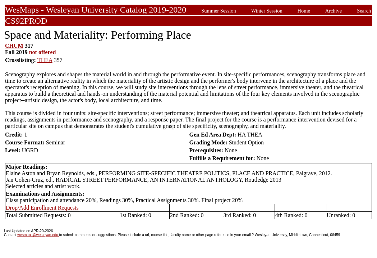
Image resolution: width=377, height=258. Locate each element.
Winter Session (266, 11)
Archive (333, 11)
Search (364, 11)
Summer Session (218, 11)
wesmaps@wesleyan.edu (38, 235)
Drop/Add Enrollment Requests (42, 208)
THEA (44, 60)
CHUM (14, 46)
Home (304, 11)
